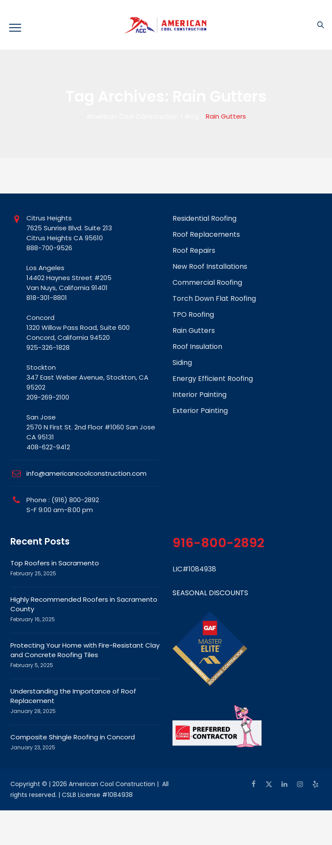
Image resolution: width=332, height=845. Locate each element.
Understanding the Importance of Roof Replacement (73, 696)
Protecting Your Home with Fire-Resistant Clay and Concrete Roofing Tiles (85, 650)
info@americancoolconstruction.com (86, 473)
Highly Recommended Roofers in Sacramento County (83, 604)
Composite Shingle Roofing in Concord (72, 737)
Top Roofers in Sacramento (54, 563)
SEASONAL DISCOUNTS (210, 593)
